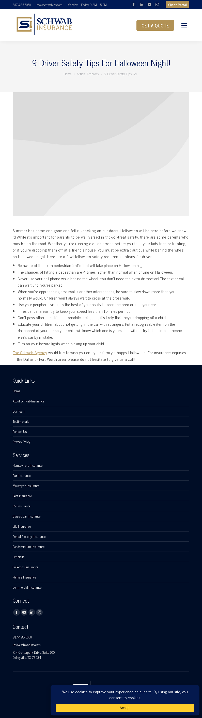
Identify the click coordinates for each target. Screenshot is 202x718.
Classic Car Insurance (26, 516)
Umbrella (18, 556)
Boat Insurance (22, 495)
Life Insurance (22, 526)
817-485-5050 (22, 4)
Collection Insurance (25, 567)
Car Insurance (21, 475)
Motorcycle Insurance (26, 485)
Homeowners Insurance (27, 465)
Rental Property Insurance (29, 536)
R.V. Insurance (21, 506)
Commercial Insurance (27, 587)
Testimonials (21, 421)
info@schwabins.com (49, 4)
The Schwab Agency (30, 352)
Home (16, 391)
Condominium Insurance (28, 546)
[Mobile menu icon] (184, 25)
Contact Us (20, 431)
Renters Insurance (24, 577)
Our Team (19, 411)
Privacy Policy (21, 441)
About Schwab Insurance (28, 401)
